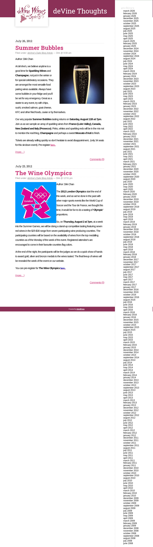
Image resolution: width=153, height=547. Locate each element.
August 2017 (129, 269)
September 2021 (131, 146)
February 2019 (130, 224)
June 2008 (128, 543)
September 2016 (131, 297)
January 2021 (129, 166)
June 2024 (128, 63)
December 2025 (130, 18)
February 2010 (130, 493)
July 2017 (127, 272)
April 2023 (128, 99)
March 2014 (129, 372)
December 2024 (130, 48)
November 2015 (130, 322)
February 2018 (130, 254)
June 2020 (128, 184)
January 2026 (129, 16)
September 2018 (131, 237)
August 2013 (129, 390)
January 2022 (129, 136)
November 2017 (130, 262)
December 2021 (130, 139)
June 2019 (128, 214)
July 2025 (127, 31)
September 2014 (131, 357)
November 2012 (130, 410)
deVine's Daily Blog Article (40, 53)
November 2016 (130, 292)
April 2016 (128, 310)
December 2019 (130, 199)
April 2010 (128, 488)
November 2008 (130, 531)
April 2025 (128, 38)
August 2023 (129, 89)
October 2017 (129, 264)
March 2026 (129, 11)
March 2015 (129, 342)
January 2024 (129, 76)
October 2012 (129, 413)
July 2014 (127, 362)
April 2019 (128, 219)
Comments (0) (97, 159)
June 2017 (128, 274)
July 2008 (127, 541)
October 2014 (129, 355)
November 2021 (130, 141)
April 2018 (128, 249)
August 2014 (129, 360)
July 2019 (127, 212)
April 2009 (128, 518)
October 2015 (129, 325)
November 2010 (130, 470)
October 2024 (129, 53)
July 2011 (127, 450)
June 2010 (128, 483)
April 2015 (128, 340)
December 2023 (130, 79)
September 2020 (131, 176)
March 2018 (129, 252)
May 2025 (128, 36)
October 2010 (129, 473)
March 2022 (129, 131)
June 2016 (128, 304)
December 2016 (130, 289)
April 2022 (128, 129)
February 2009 (130, 523)
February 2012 (130, 433)
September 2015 (131, 327)
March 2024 (129, 71)
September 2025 (131, 26)
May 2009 (128, 515)
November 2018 (130, 232)
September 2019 (131, 207)
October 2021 (129, 144)
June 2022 (128, 124)
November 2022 (130, 111)
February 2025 (130, 43)
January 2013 (129, 405)
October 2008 (129, 533)
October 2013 (129, 385)
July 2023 (127, 91)
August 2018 (129, 239)
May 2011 (128, 455)
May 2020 (128, 186)
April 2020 (128, 189)
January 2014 (129, 377)
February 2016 (130, 314)
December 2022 (130, 109)
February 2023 (130, 103)
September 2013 (131, 387)
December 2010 (130, 468)
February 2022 (130, 134)
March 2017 (129, 282)
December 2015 (130, 320)
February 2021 (130, 164)
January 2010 (129, 495)
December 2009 (130, 498)
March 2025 (129, 41)
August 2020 (129, 179)
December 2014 (130, 350)
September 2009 (131, 505)
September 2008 (131, 536)
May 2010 (128, 485)
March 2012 (129, 430)
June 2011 (128, 453)
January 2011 (129, 465)
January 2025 (129, 46)
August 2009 (129, 508)
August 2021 (129, 149)
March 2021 (129, 161)
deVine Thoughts (31, 13)
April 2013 (128, 397)
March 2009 (129, 521)
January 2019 (129, 227)
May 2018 (128, 247)
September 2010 (131, 475)
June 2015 (128, 335)
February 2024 (130, 73)
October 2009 (129, 503)
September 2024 (131, 56)
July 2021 (127, 151)
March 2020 (129, 191)
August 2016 (129, 300)
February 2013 (130, 402)
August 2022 (129, 119)
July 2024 (127, 61)
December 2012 (130, 407)
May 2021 (128, 156)
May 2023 (128, 96)
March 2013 (129, 400)
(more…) (19, 152)
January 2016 (129, 317)
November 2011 (130, 440)
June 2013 (128, 392)
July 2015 (127, 332)
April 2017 (128, 279)
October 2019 (129, 204)
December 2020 (130, 169)
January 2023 (129, 106)
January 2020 (129, 197)
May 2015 (128, 337)
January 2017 (129, 287)
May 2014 (128, 367)
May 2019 (128, 217)
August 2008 (129, 538)
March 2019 (129, 222)
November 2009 (130, 500)
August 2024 (129, 58)
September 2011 (131, 445)
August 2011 (129, 448)
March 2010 (129, 490)
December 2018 (130, 229)
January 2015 (129, 347)
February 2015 (130, 345)
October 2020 (129, 174)
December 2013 (130, 380)
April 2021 (128, 159)
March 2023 (129, 101)
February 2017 (130, 284)
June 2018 (128, 244)
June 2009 (128, 513)
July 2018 (127, 242)
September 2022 (131, 116)
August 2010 (129, 478)
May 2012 (128, 425)
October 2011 (129, 443)
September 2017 (131, 267)
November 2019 (130, 202)
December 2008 (130, 528)
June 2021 (128, 154)
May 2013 (128, 395)
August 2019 (129, 209)
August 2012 (129, 417)
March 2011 (129, 460)
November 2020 (130, 171)
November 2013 (130, 382)
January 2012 (129, 435)
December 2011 (130, 438)
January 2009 (129, 525)
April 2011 (128, 458)
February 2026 (130, 13)
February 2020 (130, 194)
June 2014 (128, 365)
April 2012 (128, 427)
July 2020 (127, 181)
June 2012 (128, 423)
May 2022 (128, 126)
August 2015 (129, 330)
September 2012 (131, 415)
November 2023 (130, 81)
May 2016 (128, 307)
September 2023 (131, 86)
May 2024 (128, 66)
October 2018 (129, 234)
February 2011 (130, 463)
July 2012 (127, 420)
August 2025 (129, 28)
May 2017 (128, 277)
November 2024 (130, 51)
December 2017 (130, 259)
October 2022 (129, 114)
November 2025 (130, 21)
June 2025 (128, 33)
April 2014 (128, 370)
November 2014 (130, 352)
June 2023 (128, 93)
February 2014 (130, 375)
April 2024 (128, 68)
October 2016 (129, 294)
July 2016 (127, 302)
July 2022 (127, 121)
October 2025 (129, 23)
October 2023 (129, 83)
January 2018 (129, 257)
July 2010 (127, 480)
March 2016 (129, 312)
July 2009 (127, 511)
